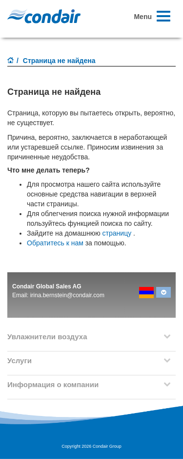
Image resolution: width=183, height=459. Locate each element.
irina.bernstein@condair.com (67, 295)
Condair (44, 16)
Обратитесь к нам (55, 243)
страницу (117, 233)
